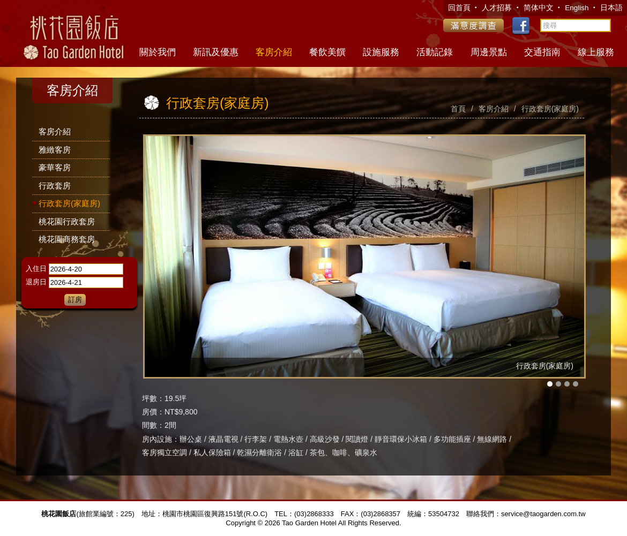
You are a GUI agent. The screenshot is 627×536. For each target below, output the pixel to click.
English (578, 8)
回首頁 (460, 8)
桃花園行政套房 (67, 221)
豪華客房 (55, 167)
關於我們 (157, 52)
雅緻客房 (55, 149)
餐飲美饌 (327, 52)
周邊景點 (489, 52)
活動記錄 (434, 52)
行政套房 (55, 185)
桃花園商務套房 (67, 239)
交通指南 (542, 52)
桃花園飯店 (72, 32)
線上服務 (596, 52)
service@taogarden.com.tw (543, 514)
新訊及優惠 (215, 52)
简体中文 (539, 8)
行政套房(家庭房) (69, 203)
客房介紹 (274, 52)
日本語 (611, 8)
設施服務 (381, 52)
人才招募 (498, 8)
